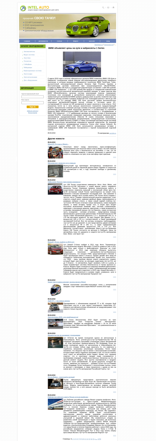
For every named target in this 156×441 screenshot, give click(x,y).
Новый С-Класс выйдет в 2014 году (61, 242)
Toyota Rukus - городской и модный (61, 377)
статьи (59, 41)
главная (27, 41)
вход (108, 41)
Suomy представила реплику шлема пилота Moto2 (67, 282)
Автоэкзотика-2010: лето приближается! (63, 317)
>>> (114, 157)
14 (91, 439)
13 (89, 439)
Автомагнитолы (29, 51)
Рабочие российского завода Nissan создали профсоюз (68, 397)
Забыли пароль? (32, 111)
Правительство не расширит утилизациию (64, 335)
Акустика (27, 58)
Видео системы (29, 55)
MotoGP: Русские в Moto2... (58, 144)
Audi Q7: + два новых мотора (59, 301)
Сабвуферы (28, 64)
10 (83, 439)
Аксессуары (28, 74)
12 (87, 439)
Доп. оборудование (30, 80)
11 (85, 439)
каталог (92, 41)
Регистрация (32, 112)
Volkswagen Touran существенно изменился (64, 182)
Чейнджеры (28, 67)
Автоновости (108, 44)
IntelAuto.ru (99, 44)
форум (75, 41)
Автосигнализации (30, 77)
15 (93, 439)
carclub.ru (112, 133)
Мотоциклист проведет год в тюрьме (62, 163)
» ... (96, 439)
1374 (99, 439)
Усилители (27, 61)
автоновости (43, 41)
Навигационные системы (33, 70)
